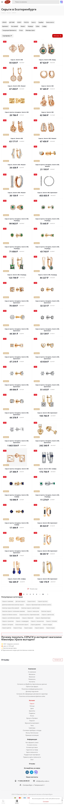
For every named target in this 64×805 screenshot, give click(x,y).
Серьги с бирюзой (27, 618)
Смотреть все (57, 659)
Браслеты (32, 711)
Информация (32, 739)
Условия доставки (32, 747)
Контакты (32, 682)
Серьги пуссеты (42, 601)
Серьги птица (17, 628)
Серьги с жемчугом (33, 611)
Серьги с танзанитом (37, 621)
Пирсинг (32, 720)
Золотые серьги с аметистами (30, 608)
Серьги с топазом (51, 621)
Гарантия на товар (32, 750)
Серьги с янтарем (7, 624)
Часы (32, 725)
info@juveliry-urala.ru (42, 781)
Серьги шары (28, 628)
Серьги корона (39, 628)
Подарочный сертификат (32, 755)
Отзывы (32, 764)
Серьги (32, 703)
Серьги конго (31, 601)
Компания (32, 669)
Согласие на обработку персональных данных (32, 684)
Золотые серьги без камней (10, 608)
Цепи (32, 708)
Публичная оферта (32, 686)
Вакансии (32, 677)
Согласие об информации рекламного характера (32, 694)
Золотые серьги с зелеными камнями (13, 611)
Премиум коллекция (32, 735)
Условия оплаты (32, 745)
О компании (32, 672)
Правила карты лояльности (32, 757)
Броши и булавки (32, 718)
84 (43, 594)
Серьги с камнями (7, 601)
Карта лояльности (32, 752)
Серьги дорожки (36, 624)
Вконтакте (27, 772)
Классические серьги (21, 624)
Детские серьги (20, 601)
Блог (32, 759)
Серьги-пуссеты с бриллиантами (29, 614)
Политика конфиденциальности (32, 689)
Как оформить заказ (32, 742)
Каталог (32, 700)
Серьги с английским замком (11, 618)
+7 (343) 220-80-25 (23, 781)
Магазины (32, 674)
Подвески (32, 713)
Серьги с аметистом (48, 614)
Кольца (32, 706)
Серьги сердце (47, 624)
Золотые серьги (46, 611)
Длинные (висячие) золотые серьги (13, 604)
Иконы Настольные (32, 733)
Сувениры (32, 728)
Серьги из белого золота (9, 614)
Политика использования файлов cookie (32, 696)
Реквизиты (32, 679)
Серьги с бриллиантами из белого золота (38, 604)
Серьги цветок (6, 628)
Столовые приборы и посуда (32, 730)
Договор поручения (32, 691)
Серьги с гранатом (7, 621)
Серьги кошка (50, 628)
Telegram (31, 772)
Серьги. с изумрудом (22, 621)
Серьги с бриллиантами (43, 618)
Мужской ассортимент (32, 723)
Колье (32, 716)
